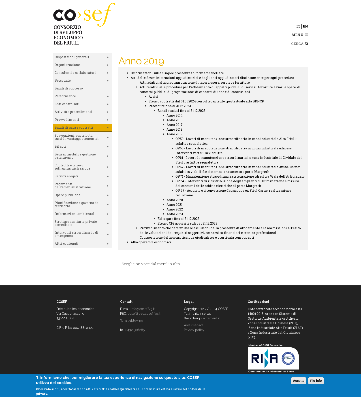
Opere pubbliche (81, 196)
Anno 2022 (175, 209)
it (298, 26)
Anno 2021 (174, 204)
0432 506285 (135, 330)
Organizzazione (81, 66)
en (305, 26)
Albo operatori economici (151, 242)
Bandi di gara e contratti (81, 128)
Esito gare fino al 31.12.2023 (178, 219)
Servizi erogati (81, 177)
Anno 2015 (174, 120)
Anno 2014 (175, 115)
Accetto (298, 380)
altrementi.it (211, 318)
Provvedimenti (81, 120)
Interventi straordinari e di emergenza (81, 235)
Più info (316, 380)
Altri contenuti (81, 244)
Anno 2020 (175, 200)
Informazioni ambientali (81, 215)
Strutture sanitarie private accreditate (81, 224)
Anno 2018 (174, 129)
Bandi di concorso (69, 88)
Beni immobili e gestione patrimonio (81, 156)
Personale (81, 81)
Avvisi (153, 96)
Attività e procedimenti (81, 113)
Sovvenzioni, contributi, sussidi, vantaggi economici (81, 138)
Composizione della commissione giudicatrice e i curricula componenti (197, 237)
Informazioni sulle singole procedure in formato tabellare (177, 73)
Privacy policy (194, 330)
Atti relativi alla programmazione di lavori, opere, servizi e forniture (195, 82)
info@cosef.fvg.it (143, 309)
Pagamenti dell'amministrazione (81, 186)
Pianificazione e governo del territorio (81, 205)
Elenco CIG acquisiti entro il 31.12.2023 (187, 223)
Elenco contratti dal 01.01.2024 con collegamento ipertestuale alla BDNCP (206, 101)
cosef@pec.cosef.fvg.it (144, 313)
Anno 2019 (174, 134)
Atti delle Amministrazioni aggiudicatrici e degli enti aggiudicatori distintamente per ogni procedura (212, 78)
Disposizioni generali (81, 58)
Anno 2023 (175, 214)
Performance (81, 97)
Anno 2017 (175, 125)
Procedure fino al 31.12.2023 (170, 106)
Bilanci (81, 147)
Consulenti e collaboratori (81, 73)
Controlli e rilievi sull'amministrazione (81, 167)
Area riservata (193, 325)
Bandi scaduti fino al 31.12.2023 (181, 110)
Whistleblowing (131, 320)
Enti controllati (81, 105)
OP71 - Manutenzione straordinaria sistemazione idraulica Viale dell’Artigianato (240, 176)
